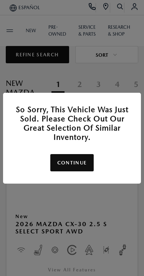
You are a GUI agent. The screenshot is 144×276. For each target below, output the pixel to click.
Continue (72, 163)
